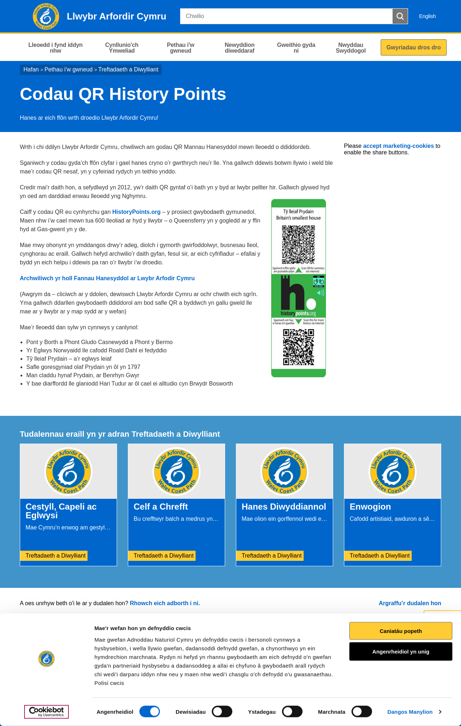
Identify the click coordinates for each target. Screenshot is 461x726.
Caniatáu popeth (401, 631)
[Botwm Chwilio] (400, 16)
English (427, 16)
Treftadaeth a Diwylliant (128, 69)
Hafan (31, 69)
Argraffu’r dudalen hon (410, 603)
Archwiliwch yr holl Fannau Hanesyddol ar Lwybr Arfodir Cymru (107, 278)
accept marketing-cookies (398, 146)
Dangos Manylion (410, 712)
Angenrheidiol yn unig (400, 651)
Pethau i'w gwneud (68, 69)
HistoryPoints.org (137, 212)
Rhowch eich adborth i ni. (165, 603)
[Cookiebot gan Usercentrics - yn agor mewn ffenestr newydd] (46, 712)
